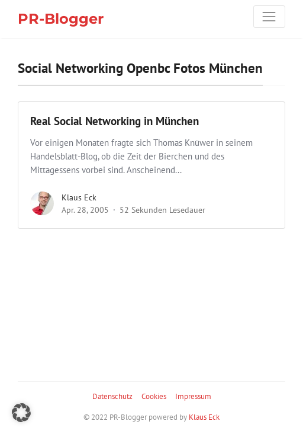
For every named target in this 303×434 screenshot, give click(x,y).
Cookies (153, 396)
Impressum (193, 396)
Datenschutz (112, 396)
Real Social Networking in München (114, 121)
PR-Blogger (61, 18)
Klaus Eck (79, 197)
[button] (21, 412)
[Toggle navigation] (269, 16)
